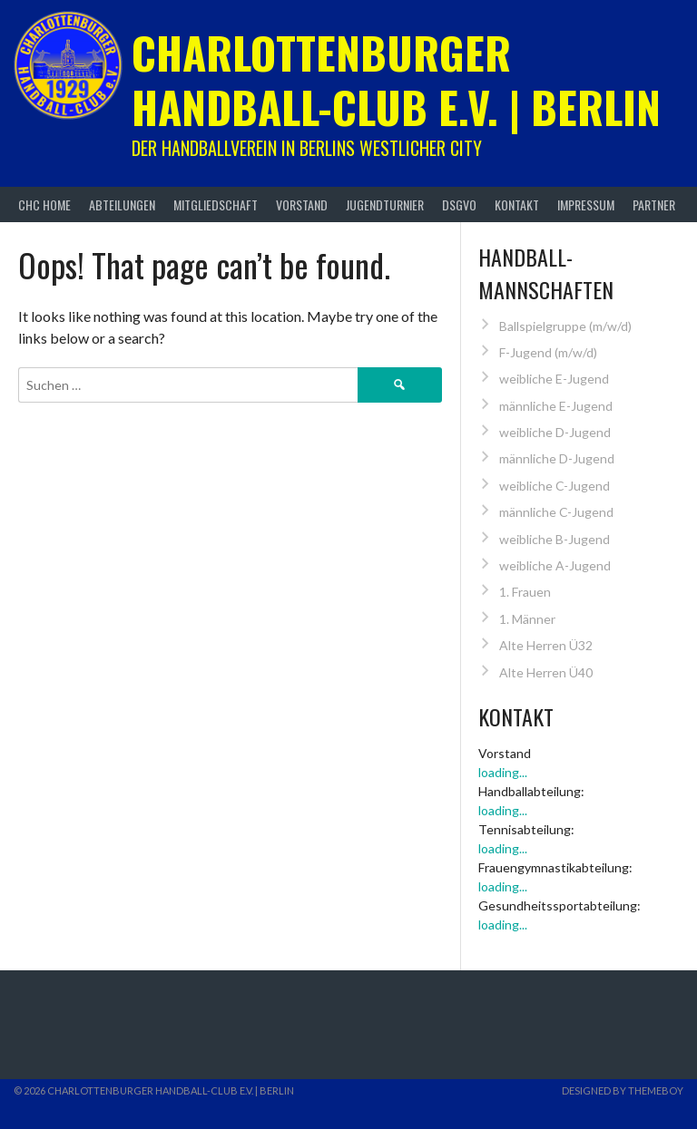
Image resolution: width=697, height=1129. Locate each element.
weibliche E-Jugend (554, 378)
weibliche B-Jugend (554, 539)
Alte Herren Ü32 (546, 645)
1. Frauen (525, 591)
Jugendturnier (385, 204)
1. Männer (527, 619)
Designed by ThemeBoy (622, 1090)
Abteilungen (122, 204)
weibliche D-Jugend (555, 432)
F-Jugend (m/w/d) (548, 352)
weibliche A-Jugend (555, 565)
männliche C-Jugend (556, 512)
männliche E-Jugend (556, 406)
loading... (502, 772)
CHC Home (44, 204)
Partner (654, 204)
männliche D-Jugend (556, 458)
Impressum (585, 204)
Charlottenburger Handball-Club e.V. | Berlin (396, 79)
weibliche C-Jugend (554, 485)
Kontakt (517, 204)
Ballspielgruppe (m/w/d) (565, 326)
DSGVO (459, 204)
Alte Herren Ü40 (546, 672)
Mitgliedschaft (215, 204)
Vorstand (302, 204)
